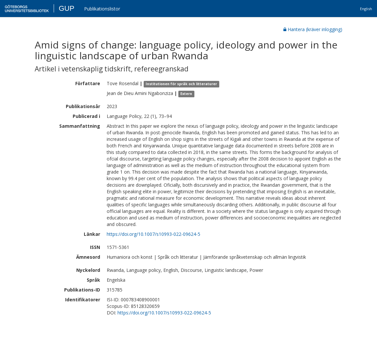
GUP (66, 8)
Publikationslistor (102, 9)
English (366, 8)
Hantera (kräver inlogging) (312, 29)
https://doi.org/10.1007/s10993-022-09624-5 (153, 234)
